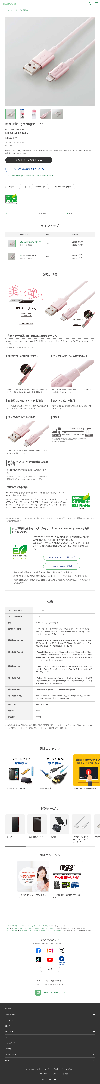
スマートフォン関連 (25, 928)
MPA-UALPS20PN (28, 255)
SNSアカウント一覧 (32, 1069)
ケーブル (22, 926)
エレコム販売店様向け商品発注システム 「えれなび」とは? (28, 176)
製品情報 (14, 926)
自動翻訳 (65, 1074)
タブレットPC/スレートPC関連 (29, 930)
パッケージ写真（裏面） (62, 187)
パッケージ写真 (40, 187)
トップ (7, 926)
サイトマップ (45, 1069)
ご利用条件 (54, 1069)
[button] (50, 1020)
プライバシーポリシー (67, 1069)
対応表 (11, 187)
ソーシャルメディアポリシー (41, 1074)
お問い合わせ (57, 1074)
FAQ (24, 187)
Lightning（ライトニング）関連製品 (17, 10)
